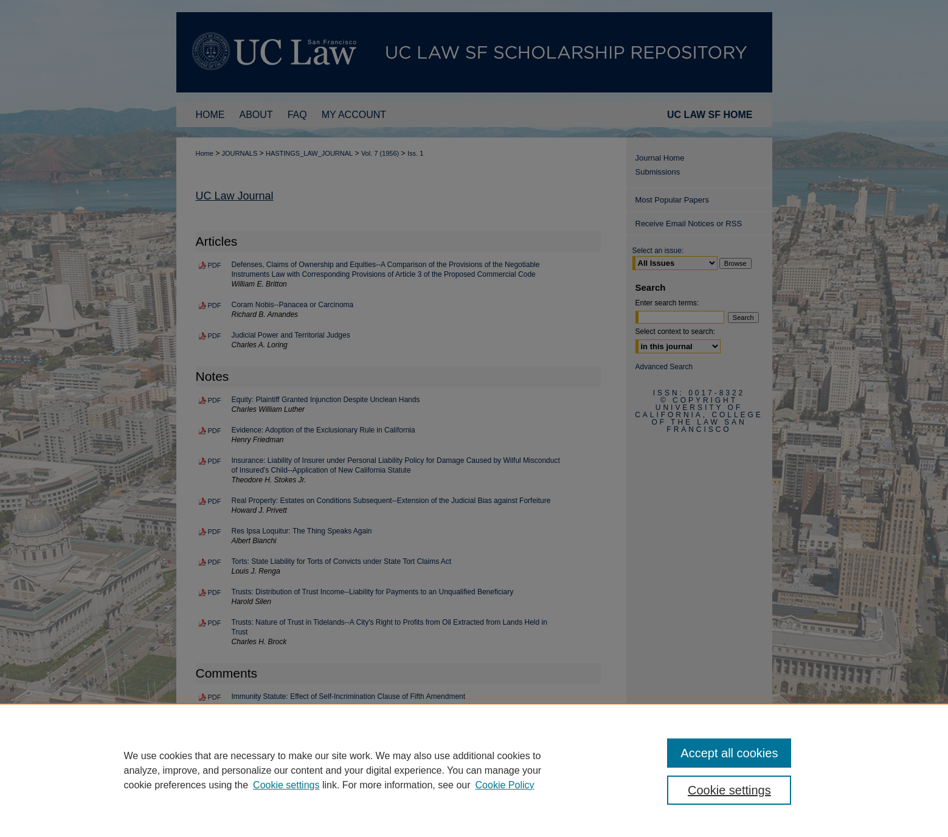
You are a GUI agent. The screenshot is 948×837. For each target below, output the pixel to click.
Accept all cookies (729, 753)
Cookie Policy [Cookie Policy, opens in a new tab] (505, 785)
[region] (474, 770)
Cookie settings (286, 785)
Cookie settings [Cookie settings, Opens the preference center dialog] (729, 790)
